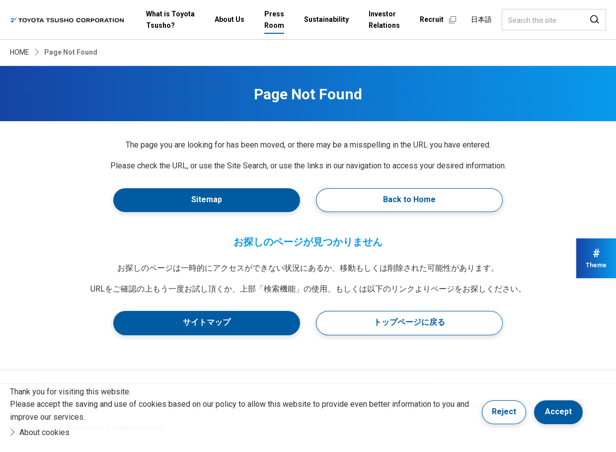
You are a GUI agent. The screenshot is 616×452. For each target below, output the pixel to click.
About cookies (44, 432)
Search (595, 19)
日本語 (481, 19)
